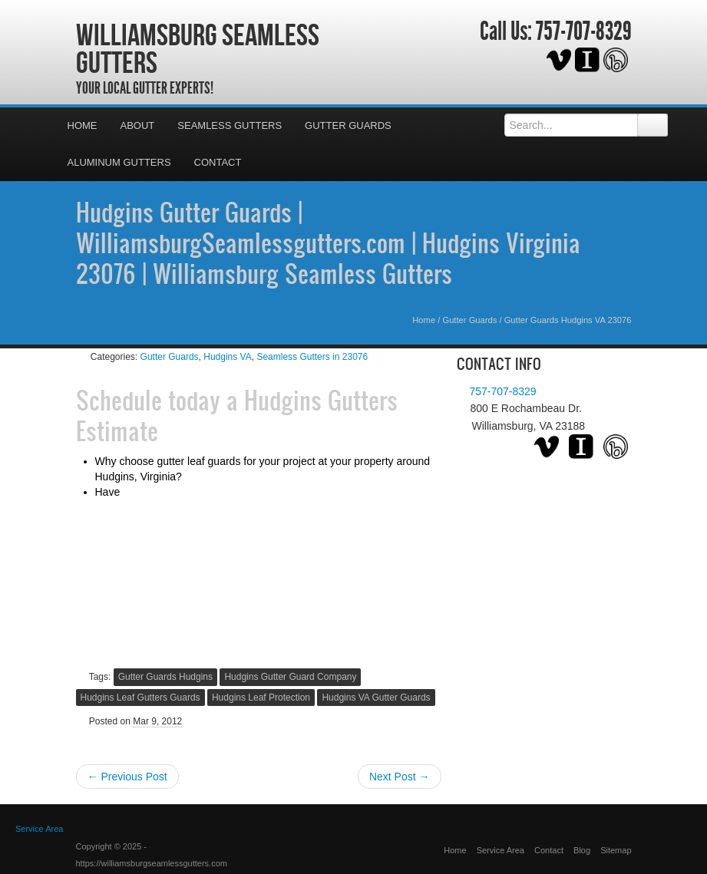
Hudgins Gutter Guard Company (290, 676)
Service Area (500, 850)
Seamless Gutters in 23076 (312, 356)
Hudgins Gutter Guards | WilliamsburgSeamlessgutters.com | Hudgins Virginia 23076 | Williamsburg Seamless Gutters (328, 242)
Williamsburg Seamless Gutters (197, 48)
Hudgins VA (227, 356)
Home (82, 125)
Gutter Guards (348, 125)
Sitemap (615, 850)
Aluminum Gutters (119, 162)
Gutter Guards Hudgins (165, 676)
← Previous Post (127, 776)
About (138, 125)
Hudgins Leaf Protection (261, 697)
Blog (581, 850)
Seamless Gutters (229, 125)
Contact (218, 162)
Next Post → (399, 776)
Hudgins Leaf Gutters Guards (140, 697)
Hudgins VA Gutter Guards (376, 697)
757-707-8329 (584, 31)
